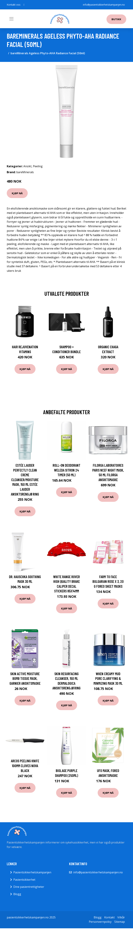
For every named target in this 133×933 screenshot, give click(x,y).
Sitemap (119, 922)
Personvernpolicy (100, 922)
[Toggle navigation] (11, 18)
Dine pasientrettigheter (28, 887)
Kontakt (109, 917)
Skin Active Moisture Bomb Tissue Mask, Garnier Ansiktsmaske (25, 678)
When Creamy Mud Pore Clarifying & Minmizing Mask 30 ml (108, 678)
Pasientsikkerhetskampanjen (32, 872)
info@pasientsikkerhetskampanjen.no (104, 4)
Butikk (116, 19)
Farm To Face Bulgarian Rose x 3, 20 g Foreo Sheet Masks (108, 581)
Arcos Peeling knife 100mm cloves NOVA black (25, 766)
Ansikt (27, 166)
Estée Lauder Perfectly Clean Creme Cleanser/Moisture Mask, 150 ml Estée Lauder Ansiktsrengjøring (25, 479)
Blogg (17, 894)
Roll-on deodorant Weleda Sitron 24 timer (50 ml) (66, 470)
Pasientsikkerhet (24, 880)
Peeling (38, 166)
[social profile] (24, 4)
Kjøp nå (17, 193)
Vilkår (121, 917)
